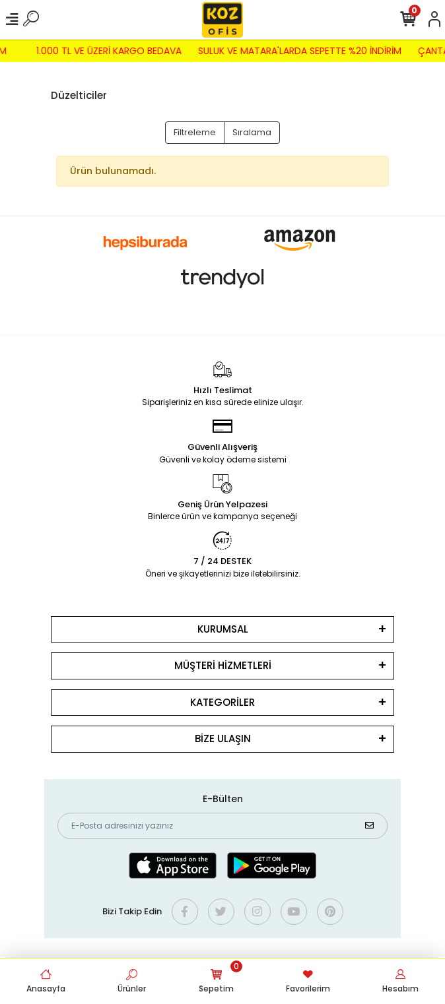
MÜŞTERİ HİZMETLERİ (222, 665)
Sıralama (251, 132)
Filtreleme (195, 132)
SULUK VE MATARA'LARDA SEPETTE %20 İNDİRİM (296, 50)
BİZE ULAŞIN (223, 738)
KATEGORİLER (222, 702)
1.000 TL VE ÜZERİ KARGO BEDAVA (105, 50)
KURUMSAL (222, 629)
